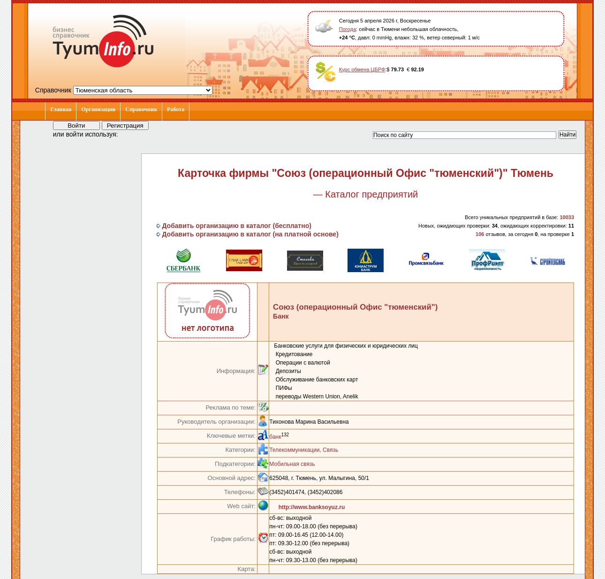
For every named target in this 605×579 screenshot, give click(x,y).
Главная (60, 109)
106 (480, 234)
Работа (175, 109)
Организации (98, 109)
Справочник (141, 109)
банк (275, 437)
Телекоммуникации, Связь (303, 450)
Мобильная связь (292, 464)
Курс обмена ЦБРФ (362, 69)
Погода (347, 29)
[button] (133, 133)
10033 (567, 217)
